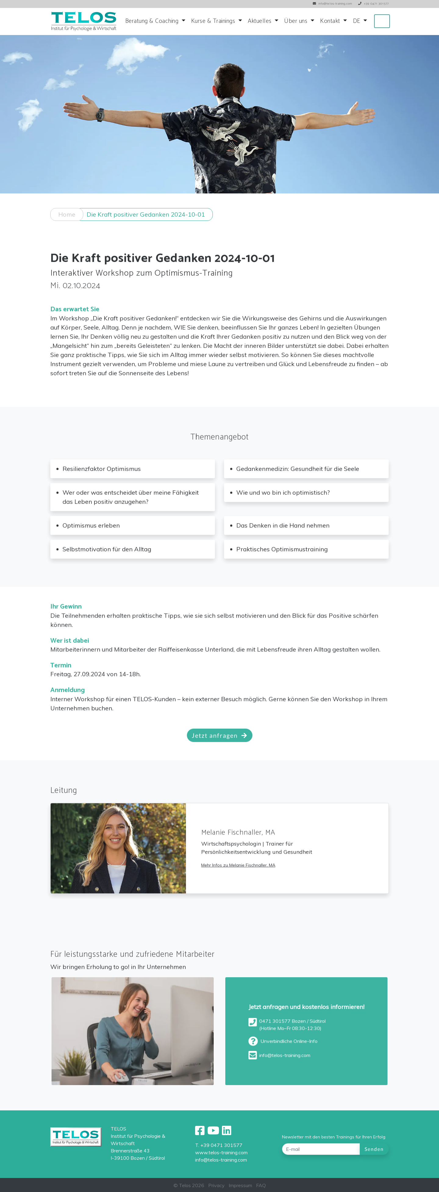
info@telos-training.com (221, 1160)
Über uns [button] (296, 21)
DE (357, 21)
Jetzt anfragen (220, 745)
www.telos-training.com (221, 1152)
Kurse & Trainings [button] (214, 21)
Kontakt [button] (331, 21)
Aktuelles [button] (260, 21)
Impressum (240, 1185)
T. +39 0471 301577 (218, 1145)
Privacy (216, 1185)
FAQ (261, 1185)
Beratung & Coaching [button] (152, 21)
